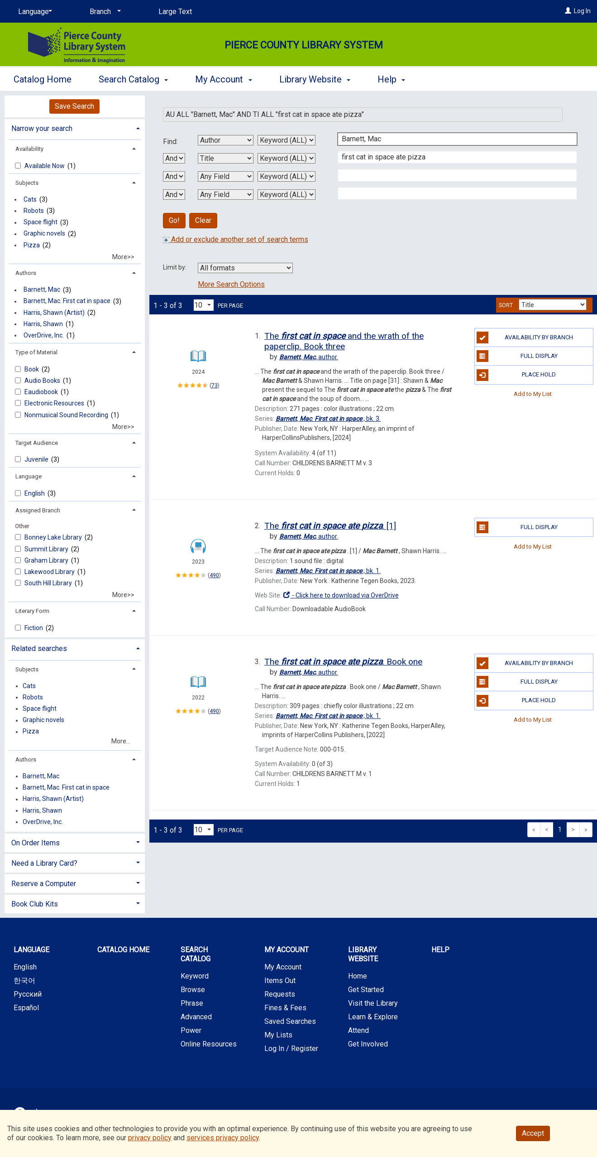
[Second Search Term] (452, 157)
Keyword (195, 976)
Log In (582, 10)
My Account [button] (223, 79)
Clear (203, 220)
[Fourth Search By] (225, 194)
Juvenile (37, 459)
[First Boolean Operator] (174, 158)
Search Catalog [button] (133, 79)
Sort (506, 305)
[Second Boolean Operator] (174, 176)
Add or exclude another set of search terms (235, 239)
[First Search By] (225, 140)
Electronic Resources (55, 403)
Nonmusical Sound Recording (67, 415)
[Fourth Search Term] (452, 193)
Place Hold (516, 375)
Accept (533, 1133)
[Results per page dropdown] (204, 305)
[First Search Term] (452, 139)
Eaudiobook (41, 391)
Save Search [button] (74, 106)
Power (191, 1030)
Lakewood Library (50, 571)
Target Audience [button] (36, 442)
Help (440, 949)
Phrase (192, 1003)
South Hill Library (48, 583)
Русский (28, 994)
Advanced (196, 1016)
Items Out (280, 980)
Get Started (366, 989)
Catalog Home (43, 79)
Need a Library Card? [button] (44, 863)
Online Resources (209, 1044)
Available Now (45, 165)
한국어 (24, 980)
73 (214, 385)
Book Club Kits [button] (34, 904)
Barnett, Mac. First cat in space (67, 301)
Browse (193, 989)
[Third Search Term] (452, 175)
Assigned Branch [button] (37, 510)
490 (214, 575)
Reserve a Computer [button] (43, 883)
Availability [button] (29, 148)
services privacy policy (222, 1137)
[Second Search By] (225, 158)
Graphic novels (44, 233)
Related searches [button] (39, 648)
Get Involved (368, 1044)
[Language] (33, 12)
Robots (34, 210)
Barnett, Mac (42, 290)
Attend (358, 1030)
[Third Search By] (225, 176)
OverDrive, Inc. (44, 335)
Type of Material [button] (36, 352)
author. (308, 357)
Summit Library (47, 549)
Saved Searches (290, 1021)
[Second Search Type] (286, 158)
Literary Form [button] (32, 610)
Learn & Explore (373, 1016)
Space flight (40, 222)
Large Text (175, 11)
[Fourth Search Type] (286, 194)
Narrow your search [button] (41, 128)
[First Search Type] (286, 140)
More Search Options (231, 284)
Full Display (517, 356)
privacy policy (150, 1137)
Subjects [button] (26, 182)
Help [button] (391, 79)
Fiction (34, 628)
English (35, 493)
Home (357, 976)
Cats (30, 199)
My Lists (278, 1035)
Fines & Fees (285, 1007)
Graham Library (47, 560)
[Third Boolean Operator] (174, 194)
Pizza (32, 245)
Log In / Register (291, 1048)
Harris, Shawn (43, 324)
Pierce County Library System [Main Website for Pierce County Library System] (303, 45)
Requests (279, 994)
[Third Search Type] (286, 176)
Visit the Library (373, 1003)
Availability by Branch (525, 337)
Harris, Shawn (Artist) (54, 312)
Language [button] (28, 476)
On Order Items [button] (35, 843)
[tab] (75, 127)
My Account (282, 967)
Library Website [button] (314, 79)
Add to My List (533, 393)
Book (32, 369)
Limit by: (175, 267)
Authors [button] (25, 273)
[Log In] (568, 10)
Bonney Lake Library (53, 537)
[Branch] (103, 12)
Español (26, 1007)
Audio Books (43, 380)
